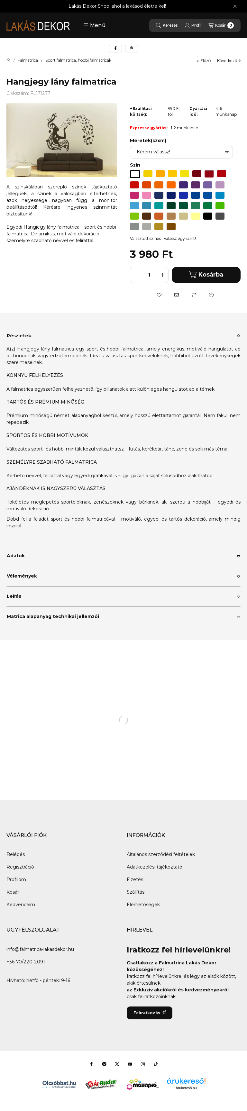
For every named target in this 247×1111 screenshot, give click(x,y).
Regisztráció (20, 867)
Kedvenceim (20, 904)
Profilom (16, 879)
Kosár (12, 892)
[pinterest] (131, 48)
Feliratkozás (149, 1012)
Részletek (19, 336)
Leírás (14, 596)
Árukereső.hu (186, 1088)
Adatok (16, 556)
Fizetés (135, 879)
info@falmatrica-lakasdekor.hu (40, 949)
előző (204, 60)
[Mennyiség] (149, 275)
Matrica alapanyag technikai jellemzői (53, 616)
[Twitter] (117, 1064)
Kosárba (206, 274)
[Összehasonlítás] (193, 294)
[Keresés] (167, 25)
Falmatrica (28, 60)
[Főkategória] (8, 60)
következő (229, 60)
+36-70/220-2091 (25, 962)
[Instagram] (142, 1064)
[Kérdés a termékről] (211, 294)
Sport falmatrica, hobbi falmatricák (78, 60)
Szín (135, 165)
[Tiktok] (155, 1064)
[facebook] (115, 48)
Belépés (15, 854)
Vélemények (22, 576)
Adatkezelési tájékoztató (154, 867)
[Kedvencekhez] (159, 294)
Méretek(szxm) (148, 140)
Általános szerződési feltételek (161, 854)
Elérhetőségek (143, 904)
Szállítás (135, 892)
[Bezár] (235, 6)
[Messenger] (104, 1064)
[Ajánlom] (176, 294)
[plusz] (162, 275)
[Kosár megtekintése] (221, 25)
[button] (94, 25)
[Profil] (193, 25)
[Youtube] (130, 1064)
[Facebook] (91, 1064)
